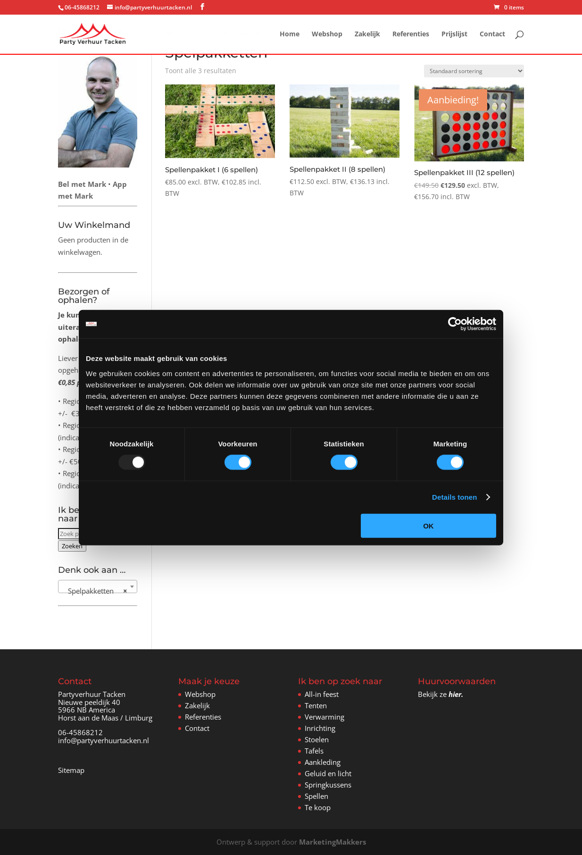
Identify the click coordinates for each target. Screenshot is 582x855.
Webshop (327, 34)
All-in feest (322, 694)
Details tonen (454, 497)
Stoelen (317, 739)
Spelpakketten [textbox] (94, 590)
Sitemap (71, 770)
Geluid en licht (328, 773)
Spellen (316, 796)
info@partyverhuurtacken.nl (103, 740)
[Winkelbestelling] (474, 71)
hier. (456, 694)
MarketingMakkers (332, 842)
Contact (492, 34)
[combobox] (97, 586)
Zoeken (72, 546)
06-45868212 (80, 732)
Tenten (316, 705)
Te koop (318, 807)
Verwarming (324, 716)
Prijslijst (454, 34)
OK (428, 525)
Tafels (314, 750)
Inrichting (320, 728)
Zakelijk (367, 34)
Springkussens (328, 784)
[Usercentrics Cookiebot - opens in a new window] (455, 324)
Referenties (410, 34)
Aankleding (323, 762)
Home (289, 34)
